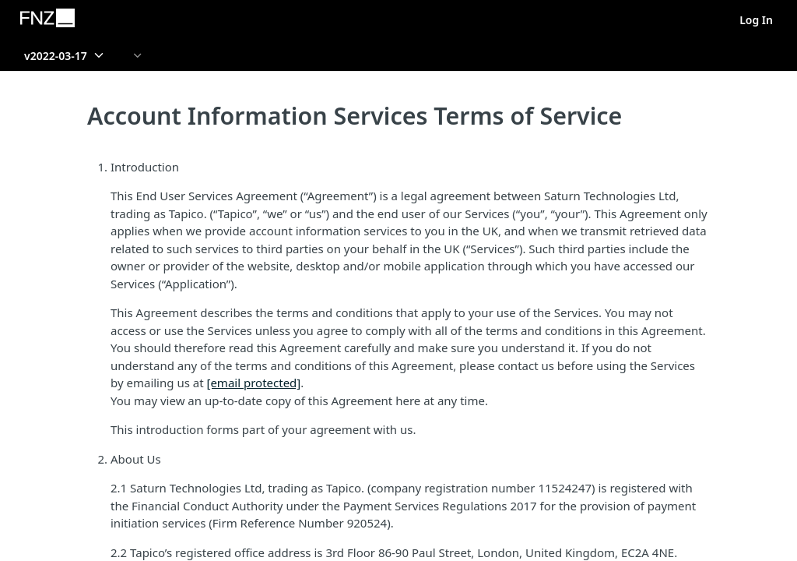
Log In (756, 19)
